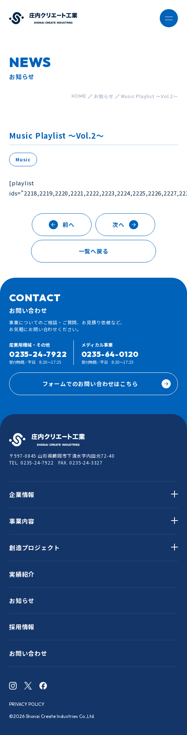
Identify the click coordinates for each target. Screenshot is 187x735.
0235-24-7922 (38, 354)
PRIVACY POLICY (26, 704)
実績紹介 (21, 574)
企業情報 (21, 494)
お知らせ (21, 600)
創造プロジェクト (34, 547)
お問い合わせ (28, 653)
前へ (62, 224)
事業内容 (21, 520)
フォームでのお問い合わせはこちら (106, 383)
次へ (125, 224)
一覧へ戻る (94, 251)
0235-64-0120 (110, 354)
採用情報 (21, 626)
